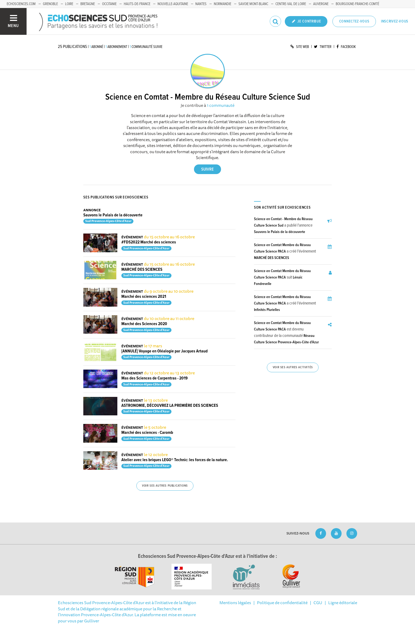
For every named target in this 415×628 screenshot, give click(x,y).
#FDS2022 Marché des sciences (148, 242)
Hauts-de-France (137, 4)
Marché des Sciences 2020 (144, 324)
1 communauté (220, 105)
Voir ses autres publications (165, 486)
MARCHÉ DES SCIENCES (141, 269)
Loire (69, 4)
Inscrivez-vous (394, 21)
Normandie (222, 4)
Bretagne (87, 4)
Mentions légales (235, 602)
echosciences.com (21, 4)
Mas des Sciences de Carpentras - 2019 (154, 378)
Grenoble (50, 4)
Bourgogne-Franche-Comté (357, 4)
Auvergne (320, 4)
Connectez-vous (354, 21)
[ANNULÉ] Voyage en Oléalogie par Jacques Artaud (164, 351)
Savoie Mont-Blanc (253, 4)
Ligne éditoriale (342, 602)
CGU (317, 602)
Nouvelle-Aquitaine (173, 4)
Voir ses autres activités (293, 367)
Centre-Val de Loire (290, 4)
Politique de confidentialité (282, 602)
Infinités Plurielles (267, 309)
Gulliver (91, 620)
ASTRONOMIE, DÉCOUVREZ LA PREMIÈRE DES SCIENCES (169, 405)
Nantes (201, 4)
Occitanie (109, 4)
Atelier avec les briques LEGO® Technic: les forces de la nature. (174, 460)
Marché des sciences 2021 (143, 296)
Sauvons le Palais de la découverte (113, 215)
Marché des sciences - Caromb (147, 432)
